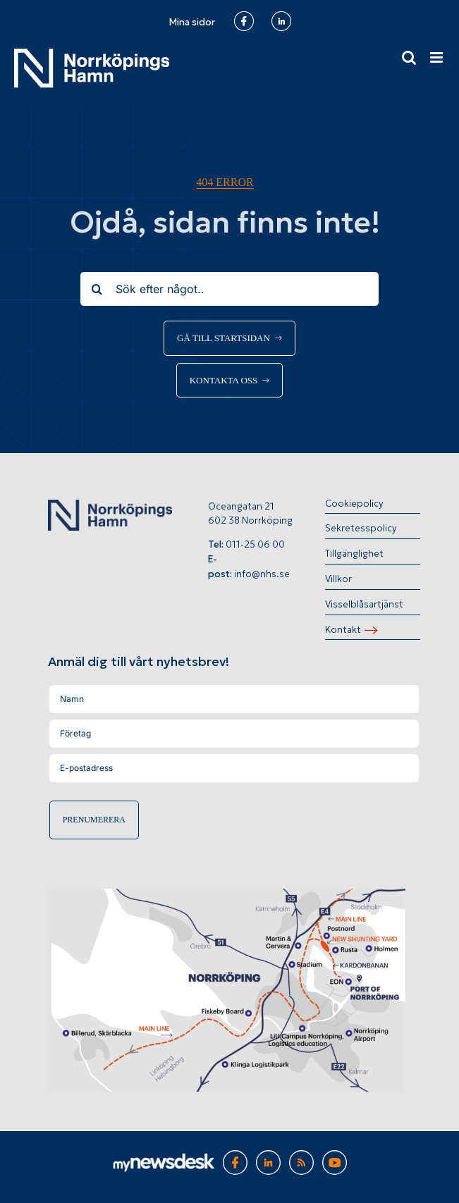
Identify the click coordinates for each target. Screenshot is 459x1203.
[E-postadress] (234, 768)
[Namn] (234, 699)
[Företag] (234, 734)
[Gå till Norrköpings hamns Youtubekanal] (334, 1158)
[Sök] (97, 289)
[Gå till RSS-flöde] (301, 1158)
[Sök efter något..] (229, 289)
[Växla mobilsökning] (409, 57)
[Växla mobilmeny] (437, 57)
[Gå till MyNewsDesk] (164, 1160)
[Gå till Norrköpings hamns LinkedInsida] (268, 1158)
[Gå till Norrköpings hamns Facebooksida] (235, 1158)
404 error (224, 182)
